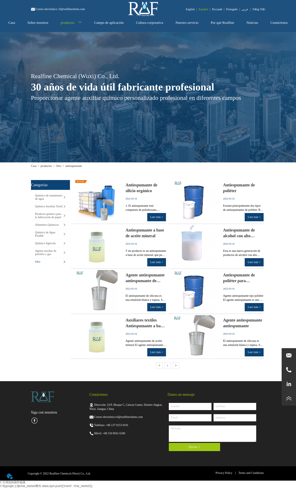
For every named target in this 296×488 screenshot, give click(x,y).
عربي (245, 9)
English (190, 9)
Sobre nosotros (37, 23)
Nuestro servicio (186, 23)
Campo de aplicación (109, 23)
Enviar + (194, 447)
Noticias (252, 23)
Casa (11, 23)
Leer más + (156, 217)
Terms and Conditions (251, 472)
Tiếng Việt (258, 9)
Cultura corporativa (149, 23)
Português (232, 9)
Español (203, 9)
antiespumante (73, 166)
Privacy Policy (224, 472)
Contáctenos (279, 23)
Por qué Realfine (222, 23)
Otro (58, 166)
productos (71, 23)
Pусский (217, 9)
